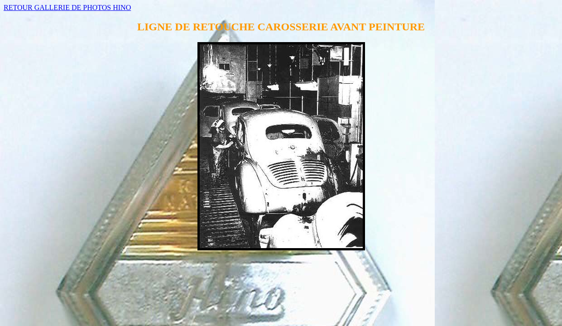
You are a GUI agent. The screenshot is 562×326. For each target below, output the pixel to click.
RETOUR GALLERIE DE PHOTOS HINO (67, 7)
